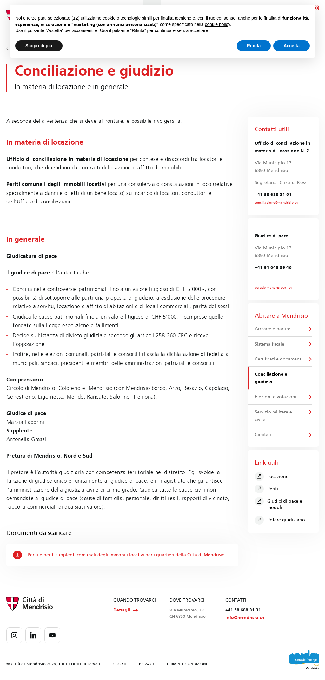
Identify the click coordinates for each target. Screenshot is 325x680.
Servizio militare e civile (273, 416)
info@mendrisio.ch (244, 617)
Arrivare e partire (272, 329)
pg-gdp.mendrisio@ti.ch (273, 288)
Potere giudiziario (280, 520)
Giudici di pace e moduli (278, 504)
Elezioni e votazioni (275, 397)
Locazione (272, 476)
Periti (266, 489)
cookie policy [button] (217, 24)
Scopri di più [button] (38, 45)
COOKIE (120, 664)
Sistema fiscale (269, 344)
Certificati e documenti (278, 359)
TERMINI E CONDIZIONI (186, 664)
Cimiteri (263, 435)
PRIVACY (147, 664)
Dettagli (125, 610)
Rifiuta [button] (254, 45)
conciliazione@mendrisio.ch (276, 203)
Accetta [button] (291, 45)
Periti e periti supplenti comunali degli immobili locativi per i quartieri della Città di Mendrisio (119, 555)
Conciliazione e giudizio (271, 378)
